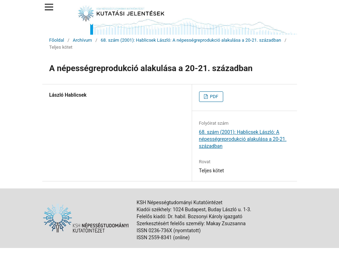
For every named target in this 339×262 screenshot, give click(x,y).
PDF (213, 96)
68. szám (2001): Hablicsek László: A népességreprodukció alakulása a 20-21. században (191, 40)
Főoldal (56, 40)
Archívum (82, 40)
